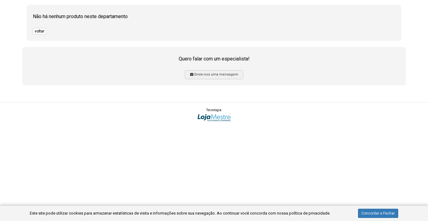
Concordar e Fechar (378, 213)
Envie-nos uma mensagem (214, 74)
